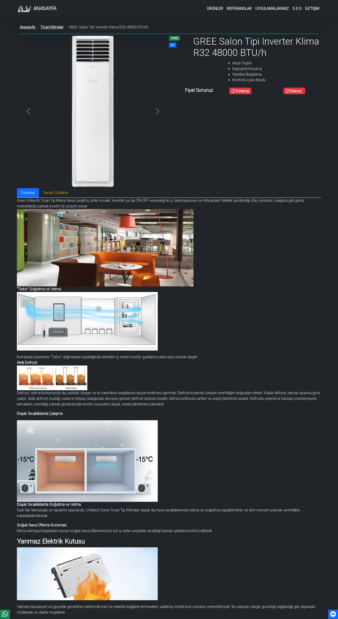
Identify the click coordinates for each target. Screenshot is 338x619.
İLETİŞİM (312, 8)
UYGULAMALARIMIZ (272, 8)
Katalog (240, 91)
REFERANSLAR (239, 8)
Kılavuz (294, 91)
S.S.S (296, 8)
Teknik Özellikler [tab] (56, 193)
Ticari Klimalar (51, 27)
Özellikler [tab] (28, 193)
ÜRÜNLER (215, 8)
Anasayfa (36, 8)
